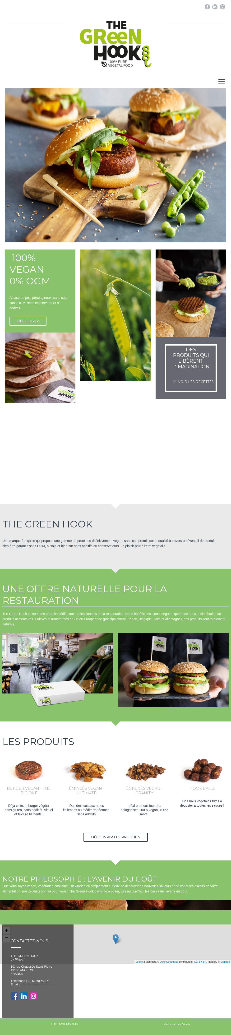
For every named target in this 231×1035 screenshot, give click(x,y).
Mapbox (225, 961)
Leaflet (139, 961)
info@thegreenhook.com (38, 984)
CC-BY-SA (200, 961)
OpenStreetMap (169, 961)
